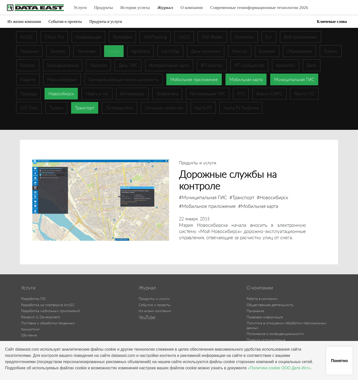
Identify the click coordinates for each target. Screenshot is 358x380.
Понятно (339, 361)
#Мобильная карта (258, 206)
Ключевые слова (332, 21)
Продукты (103, 7)
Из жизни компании (24, 21)
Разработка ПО (33, 298)
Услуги (80, 7)
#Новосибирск (272, 197)
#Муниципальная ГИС (203, 197)
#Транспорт (241, 197)
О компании (191, 7)
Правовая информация (265, 317)
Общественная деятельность (270, 305)
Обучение (29, 335)
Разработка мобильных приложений (50, 311)
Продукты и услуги (105, 21)
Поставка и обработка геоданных (48, 323)
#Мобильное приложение (207, 206)
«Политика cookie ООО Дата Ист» (279, 368)
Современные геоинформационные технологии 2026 (259, 7)
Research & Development (40, 317)
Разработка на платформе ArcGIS (47, 305)
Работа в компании (262, 298)
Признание (255, 311)
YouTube (147, 317)
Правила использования (266, 340)
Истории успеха (135, 7)
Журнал (165, 7)
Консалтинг (30, 329)
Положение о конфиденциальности (275, 334)
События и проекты (65, 21)
